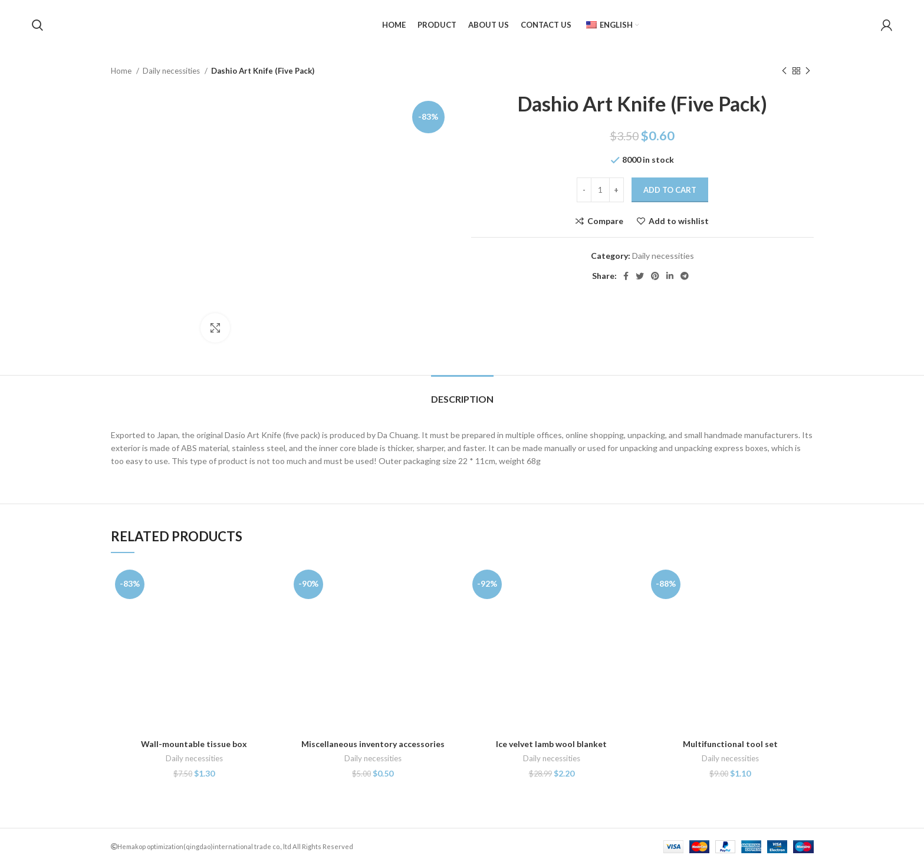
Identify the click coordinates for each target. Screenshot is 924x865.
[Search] (37, 25)
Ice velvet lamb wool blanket (551, 744)
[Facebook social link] (626, 276)
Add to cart (669, 190)
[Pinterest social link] (655, 276)
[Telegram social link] (684, 276)
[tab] (462, 393)
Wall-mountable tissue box (194, 744)
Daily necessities (172, 70)
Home (122, 70)
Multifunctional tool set (730, 744)
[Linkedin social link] (670, 276)
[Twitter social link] (639, 276)
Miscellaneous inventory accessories (373, 744)
